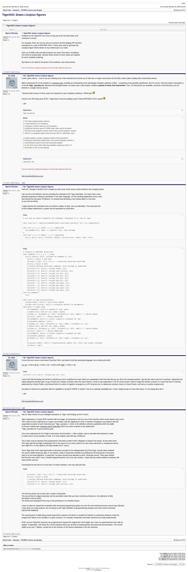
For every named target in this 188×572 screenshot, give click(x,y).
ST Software (97, 570)
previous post (58, 83)
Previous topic (173, 22)
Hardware (16, 10)
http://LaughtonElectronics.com (32, 176)
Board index (7, 10)
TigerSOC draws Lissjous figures (24, 14)
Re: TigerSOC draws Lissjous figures (38, 76)
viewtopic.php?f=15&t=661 (50, 426)
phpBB (88, 568)
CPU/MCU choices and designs (31, 10)
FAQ (183, 3)
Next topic (182, 22)
